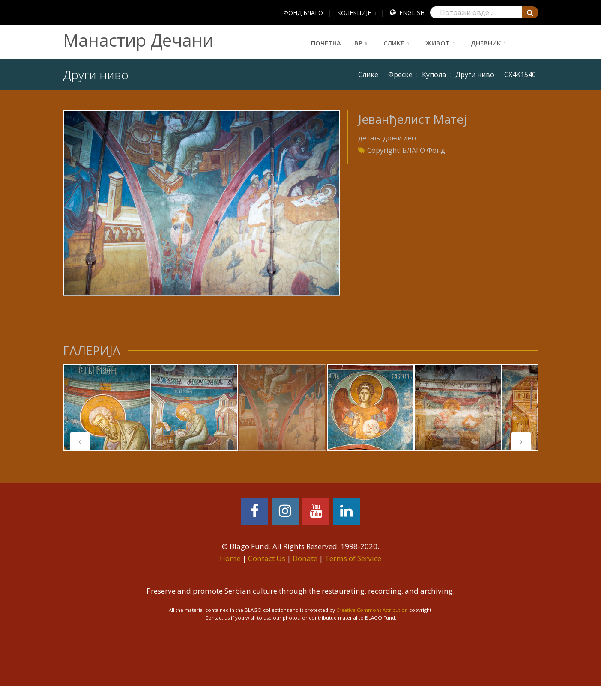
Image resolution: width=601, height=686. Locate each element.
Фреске (400, 74)
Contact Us (266, 558)
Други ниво (474, 74)
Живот (437, 43)
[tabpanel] (106, 407)
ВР (358, 43)
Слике (393, 43)
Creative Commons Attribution (372, 610)
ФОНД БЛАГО (303, 13)
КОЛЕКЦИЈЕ (354, 13)
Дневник (486, 43)
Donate (305, 558)
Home (230, 558)
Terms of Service (353, 558)
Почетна (326, 43)
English (412, 13)
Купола (434, 74)
